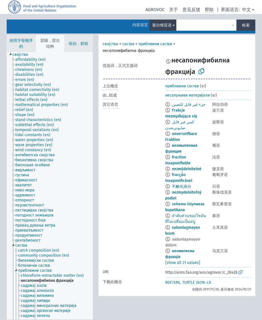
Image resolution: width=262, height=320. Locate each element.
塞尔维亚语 (162, 25)
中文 (246, 9)
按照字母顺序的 (21, 43)
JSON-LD (203, 282)
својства (110, 44)
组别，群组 (78, 43)
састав (128, 44)
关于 (173, 9)
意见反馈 (191, 9)
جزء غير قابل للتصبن (189, 104)
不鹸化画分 (181, 186)
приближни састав (155, 44)
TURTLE (188, 282)
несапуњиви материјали (187, 95)
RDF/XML (173, 282)
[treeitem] (22, 54)
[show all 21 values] (182, 262)
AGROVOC (155, 9)
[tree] (50, 185)
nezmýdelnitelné (186, 169)
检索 (246, 25)
